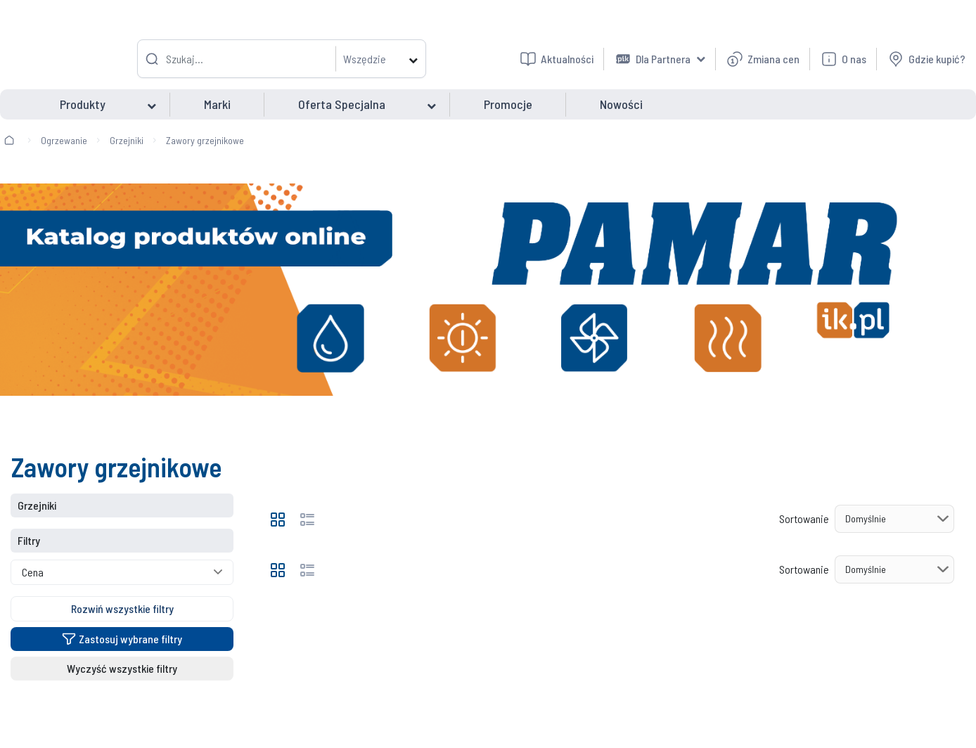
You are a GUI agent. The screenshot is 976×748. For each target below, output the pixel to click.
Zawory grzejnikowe (205, 140)
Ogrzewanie (64, 140)
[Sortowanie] (894, 519)
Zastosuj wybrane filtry (122, 638)
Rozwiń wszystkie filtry (122, 608)
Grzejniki (126, 140)
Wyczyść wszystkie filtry (122, 668)
